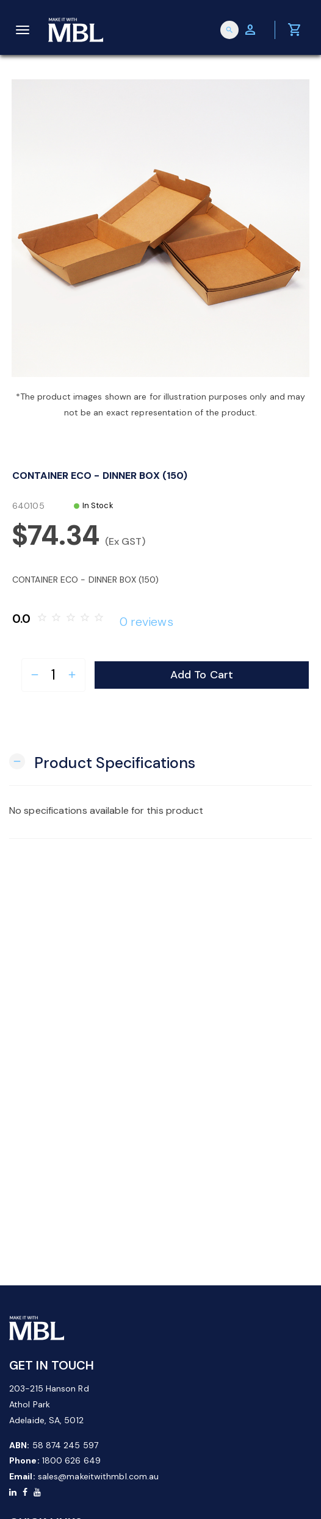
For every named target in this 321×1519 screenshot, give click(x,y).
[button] (102, 762)
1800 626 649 (71, 1460)
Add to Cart (201, 674)
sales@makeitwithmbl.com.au (98, 1476)
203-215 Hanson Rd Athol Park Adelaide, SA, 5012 (49, 1404)
